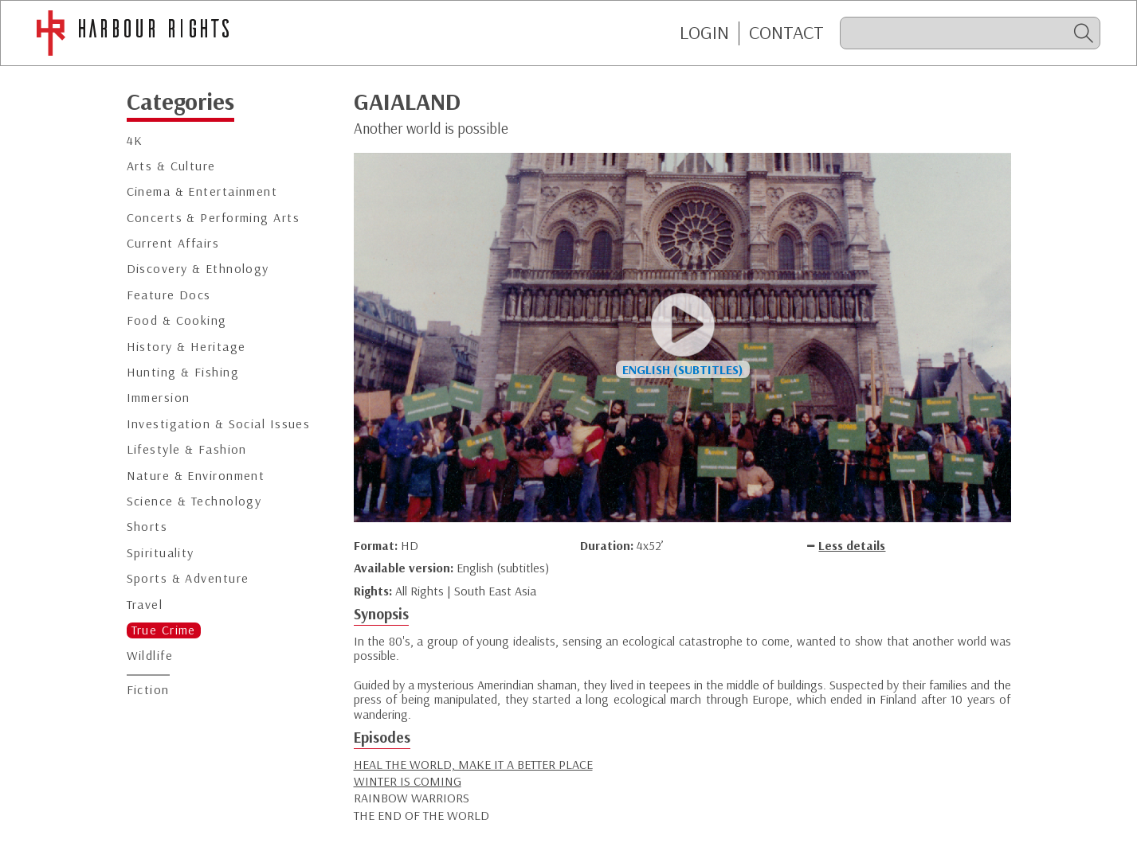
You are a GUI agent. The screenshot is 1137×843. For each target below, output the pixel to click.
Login (704, 32)
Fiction (148, 689)
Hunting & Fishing (183, 372)
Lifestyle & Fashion (187, 449)
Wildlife (150, 655)
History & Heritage (186, 346)
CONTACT (786, 32)
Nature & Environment (196, 475)
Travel (145, 604)
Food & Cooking (177, 320)
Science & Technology (194, 501)
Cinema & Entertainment (202, 191)
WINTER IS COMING (407, 781)
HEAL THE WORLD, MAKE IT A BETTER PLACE (473, 764)
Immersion (158, 397)
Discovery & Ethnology (198, 268)
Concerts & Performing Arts (213, 217)
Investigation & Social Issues (219, 423)
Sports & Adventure (188, 578)
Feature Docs (169, 294)
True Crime (163, 630)
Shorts (147, 526)
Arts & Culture (171, 166)
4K (135, 140)
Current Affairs (173, 243)
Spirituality (160, 552)
